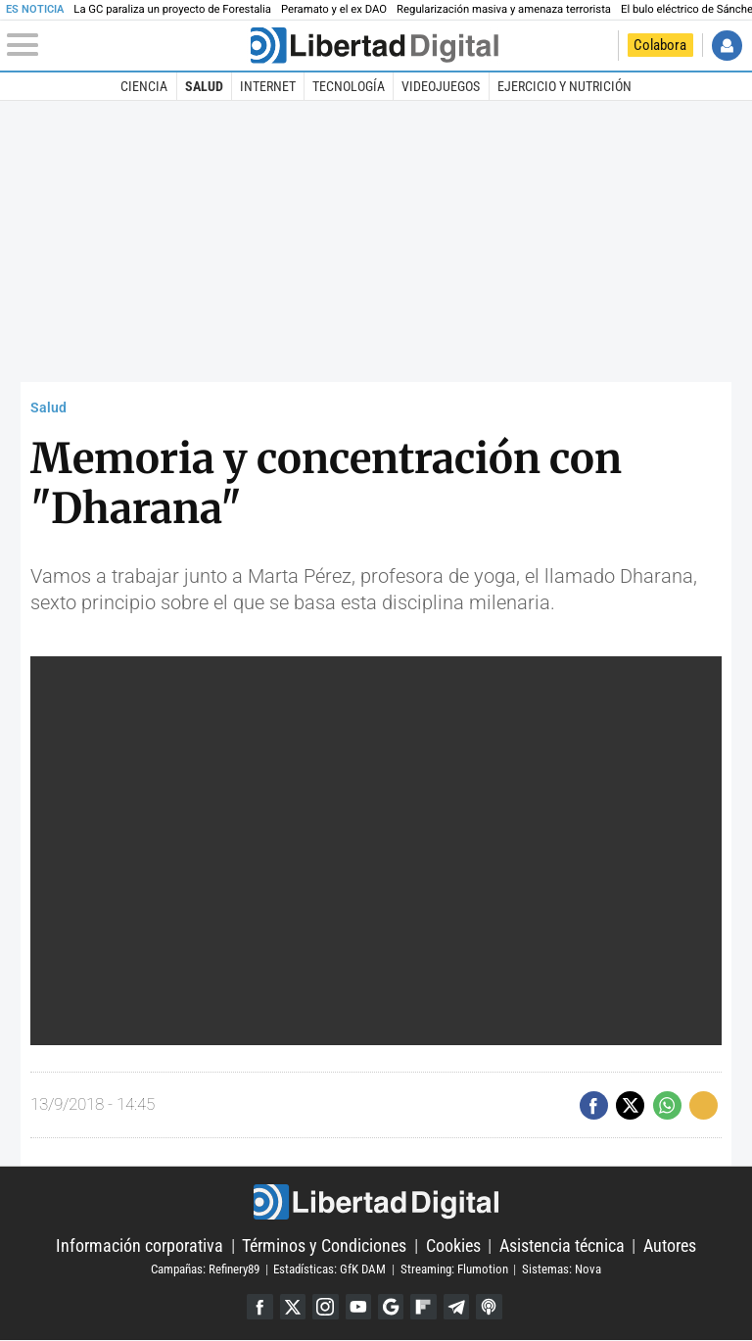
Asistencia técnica (562, 1245)
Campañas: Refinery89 (205, 1269)
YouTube (358, 1307)
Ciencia (143, 86)
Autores (669, 1245)
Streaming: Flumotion (454, 1269)
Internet (268, 86)
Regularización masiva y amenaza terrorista (504, 9)
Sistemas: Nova (561, 1269)
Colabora (660, 45)
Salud (204, 86)
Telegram (458, 1307)
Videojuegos (440, 86)
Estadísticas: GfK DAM (329, 1269)
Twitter (291, 1307)
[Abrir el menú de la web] (127, 45)
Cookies (453, 1245)
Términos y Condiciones (324, 1245)
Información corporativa (139, 1245)
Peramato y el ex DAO (334, 9)
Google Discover (391, 1307)
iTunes (491, 1307)
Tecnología (348, 86)
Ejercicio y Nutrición (564, 86)
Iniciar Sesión (727, 45)
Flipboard (424, 1307)
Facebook (258, 1307)
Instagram (324, 1307)
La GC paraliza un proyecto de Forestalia (172, 9)
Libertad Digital (375, 1202)
